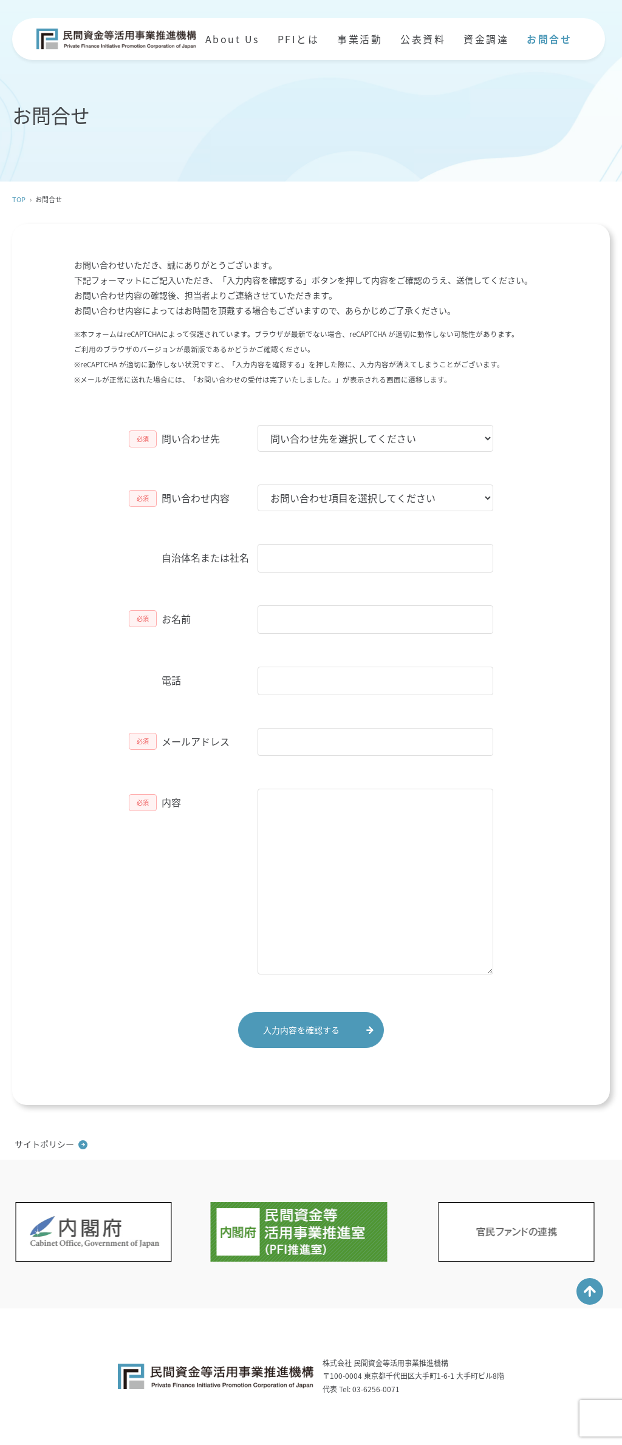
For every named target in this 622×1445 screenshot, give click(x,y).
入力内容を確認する (301, 1030)
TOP (19, 199)
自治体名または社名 (205, 557)
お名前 (176, 618)
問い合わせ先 (191, 438)
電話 (171, 680)
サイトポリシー (44, 1144)
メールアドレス (196, 741)
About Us (232, 39)
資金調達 (485, 39)
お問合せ (549, 39)
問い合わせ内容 (196, 498)
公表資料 (422, 39)
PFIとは (299, 39)
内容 (171, 802)
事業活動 (359, 39)
